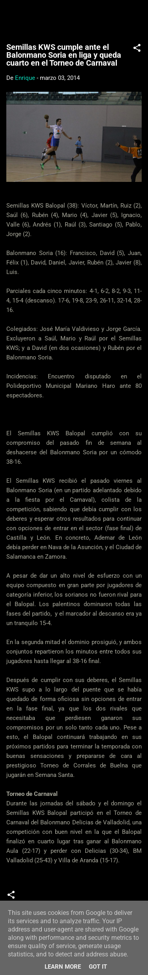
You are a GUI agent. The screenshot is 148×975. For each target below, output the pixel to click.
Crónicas (37, 897)
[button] (137, 49)
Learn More (63, 966)
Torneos (105, 897)
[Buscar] (137, 16)
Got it (98, 966)
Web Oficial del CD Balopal (74, 18)
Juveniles (72, 897)
